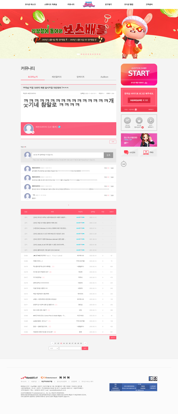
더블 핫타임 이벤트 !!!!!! (40, 288)
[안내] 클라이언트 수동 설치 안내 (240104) (46, 250)
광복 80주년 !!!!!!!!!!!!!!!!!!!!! (41, 283)
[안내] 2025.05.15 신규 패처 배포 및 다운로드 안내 (48, 234)
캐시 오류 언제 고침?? (41, 310)
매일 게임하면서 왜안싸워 (41, 294)
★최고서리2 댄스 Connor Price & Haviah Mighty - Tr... (49, 315)
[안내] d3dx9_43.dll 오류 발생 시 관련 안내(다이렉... (49, 245)
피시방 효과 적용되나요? (42, 272)
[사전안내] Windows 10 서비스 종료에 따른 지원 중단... (50, 228)
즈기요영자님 (38, 277)
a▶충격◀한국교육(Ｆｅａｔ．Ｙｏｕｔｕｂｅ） (48, 255)
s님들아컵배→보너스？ (41, 321)
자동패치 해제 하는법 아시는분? (44, 332)
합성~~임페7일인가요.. (42, 326)
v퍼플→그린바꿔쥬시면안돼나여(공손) (44, 299)
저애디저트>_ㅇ (38, 261)
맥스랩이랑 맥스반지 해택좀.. (43, 266)
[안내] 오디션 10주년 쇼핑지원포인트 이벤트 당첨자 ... (50, 217)
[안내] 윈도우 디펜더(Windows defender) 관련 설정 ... (49, 239)
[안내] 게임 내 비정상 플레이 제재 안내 (45, 223)
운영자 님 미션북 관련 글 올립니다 (45, 305)
